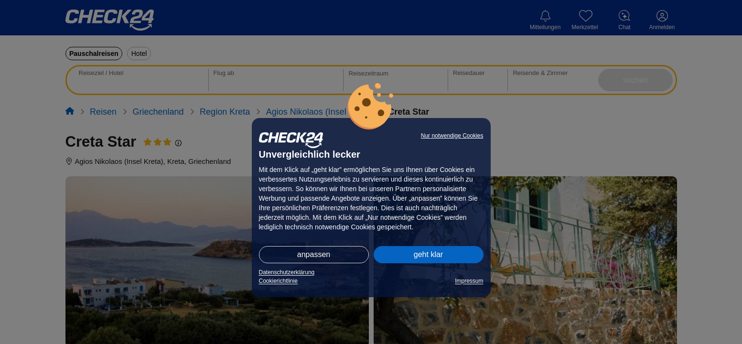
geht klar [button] (428, 254)
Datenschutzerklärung (287, 272)
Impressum (469, 281)
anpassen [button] (313, 254)
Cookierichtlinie (278, 281)
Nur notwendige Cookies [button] (452, 135)
